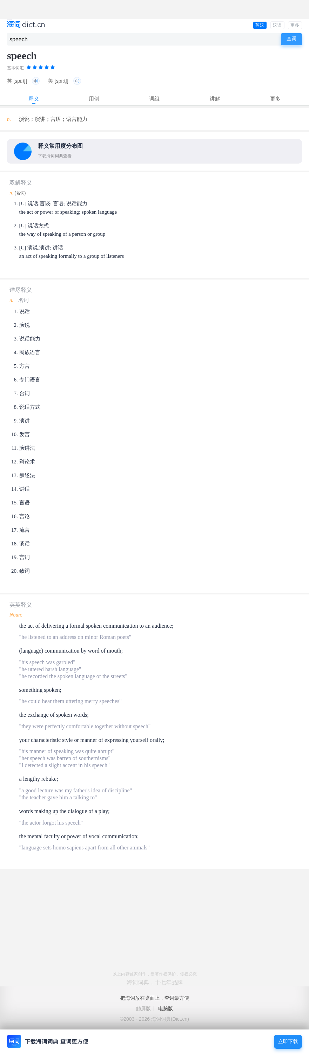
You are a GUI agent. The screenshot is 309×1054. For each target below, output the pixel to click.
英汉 (259, 25)
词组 (154, 99)
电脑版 (165, 1008)
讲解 (215, 99)
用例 (94, 99)
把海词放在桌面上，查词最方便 (154, 998)
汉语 (277, 25)
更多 (295, 25)
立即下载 (288, 1041)
